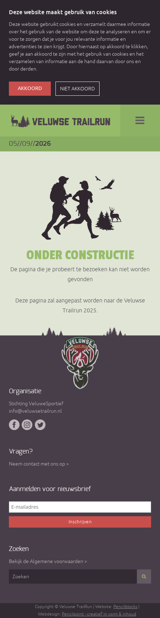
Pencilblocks (125, 606)
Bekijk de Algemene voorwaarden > (48, 561)
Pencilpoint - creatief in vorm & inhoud (99, 614)
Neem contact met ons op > (39, 464)
